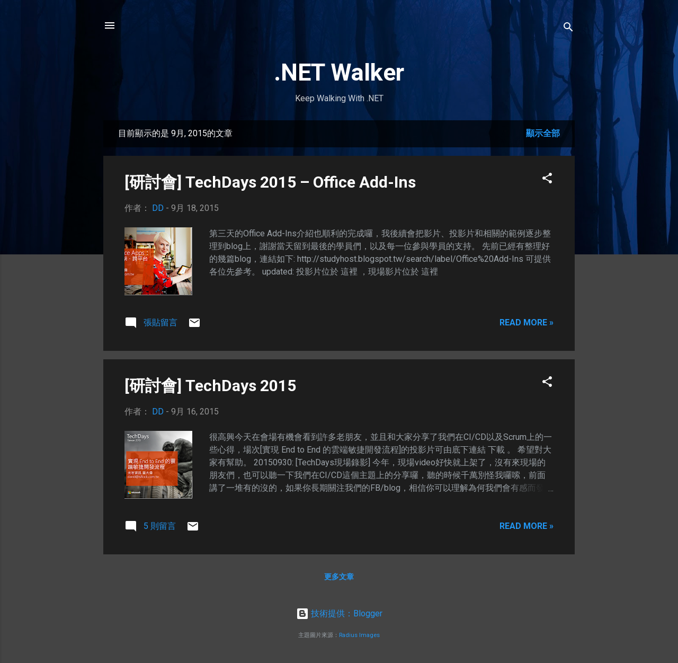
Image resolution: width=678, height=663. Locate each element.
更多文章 (339, 576)
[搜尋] (568, 29)
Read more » (526, 322)
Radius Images (359, 635)
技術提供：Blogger (339, 613)
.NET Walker (339, 72)
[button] (547, 180)
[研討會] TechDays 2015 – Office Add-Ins (270, 182)
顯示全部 (543, 133)
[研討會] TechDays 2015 (210, 385)
